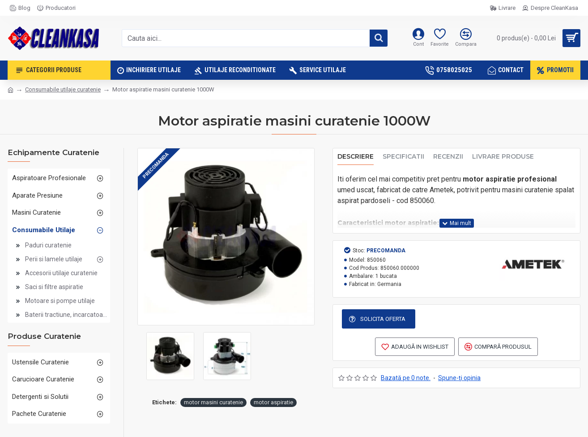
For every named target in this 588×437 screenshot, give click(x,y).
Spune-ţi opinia (459, 378)
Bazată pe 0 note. (405, 378)
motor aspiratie (273, 402)
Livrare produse (503, 156)
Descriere (355, 156)
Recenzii (448, 156)
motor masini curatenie (213, 402)
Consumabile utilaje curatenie (63, 89)
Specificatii (403, 156)
